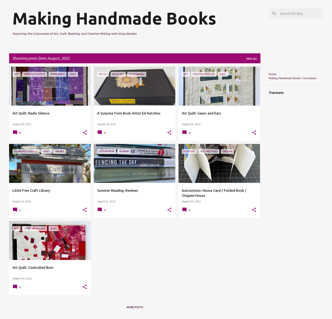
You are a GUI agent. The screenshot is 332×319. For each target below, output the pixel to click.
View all (251, 58)
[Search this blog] (300, 13)
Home (272, 74)
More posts (135, 307)
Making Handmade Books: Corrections (292, 78)
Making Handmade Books (114, 18)
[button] (84, 133)
